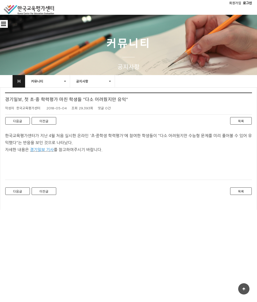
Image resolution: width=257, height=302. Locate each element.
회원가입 (235, 3)
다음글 (17, 121)
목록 (241, 121)
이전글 (43, 121)
